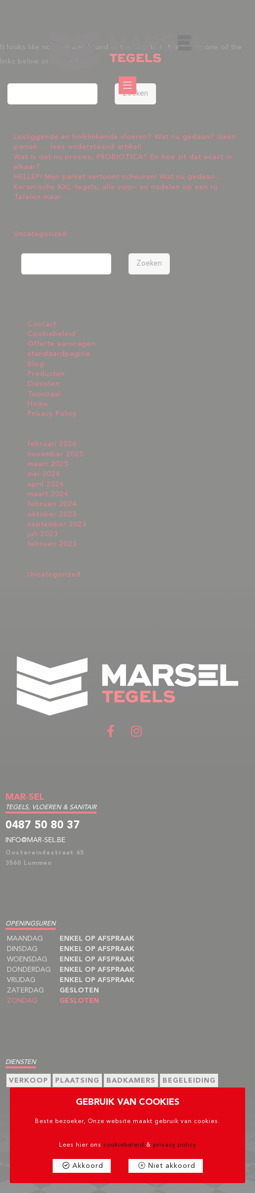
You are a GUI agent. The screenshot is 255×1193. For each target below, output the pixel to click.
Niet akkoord (171, 1165)
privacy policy (174, 1145)
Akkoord (87, 1165)
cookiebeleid (123, 1145)
